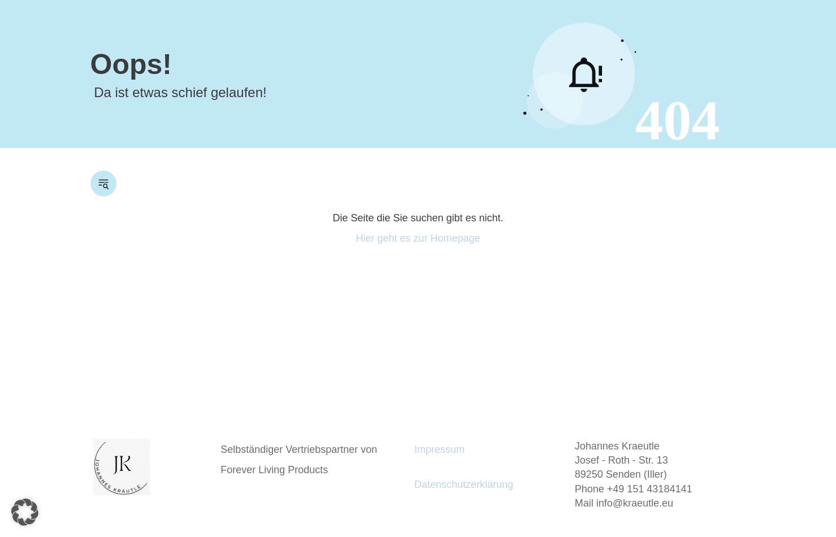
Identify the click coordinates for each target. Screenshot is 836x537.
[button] (25, 512)
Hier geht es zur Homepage (418, 238)
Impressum (439, 449)
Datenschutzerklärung (463, 484)
